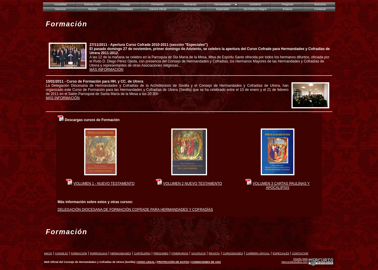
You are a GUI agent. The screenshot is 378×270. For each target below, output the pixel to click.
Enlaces (287, 9)
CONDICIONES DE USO (206, 262)
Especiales (222, 9)
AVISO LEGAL (146, 262)
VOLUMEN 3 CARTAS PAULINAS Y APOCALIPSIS (281, 185)
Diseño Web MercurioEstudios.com (294, 260)
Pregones (288, 4)
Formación (157, 4)
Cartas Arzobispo (190, 9)
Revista (92, 9)
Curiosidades (125, 9)
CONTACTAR (300, 253)
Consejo (125, 4)
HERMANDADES (120, 253)
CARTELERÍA (142, 253)
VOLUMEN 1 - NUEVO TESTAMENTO (104, 183)
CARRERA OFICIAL (258, 253)
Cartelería (255, 4)
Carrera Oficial (157, 9)
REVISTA (214, 253)
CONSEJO (61, 253)
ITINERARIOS (179, 253)
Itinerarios (320, 4)
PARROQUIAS (98, 253)
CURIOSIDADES (233, 253)
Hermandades (222, 4)
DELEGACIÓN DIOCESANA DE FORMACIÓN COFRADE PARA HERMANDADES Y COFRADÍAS (135, 210)
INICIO (48, 253)
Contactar (320, 9)
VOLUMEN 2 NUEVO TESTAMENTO (192, 183)
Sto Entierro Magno (255, 9)
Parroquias (190, 4)
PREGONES (161, 253)
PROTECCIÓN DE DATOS (173, 262)
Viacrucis (60, 9)
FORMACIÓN (79, 253)
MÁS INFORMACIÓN (106, 70)
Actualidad (60, 4)
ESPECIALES (281, 253)
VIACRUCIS (198, 253)
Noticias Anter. (92, 4)
